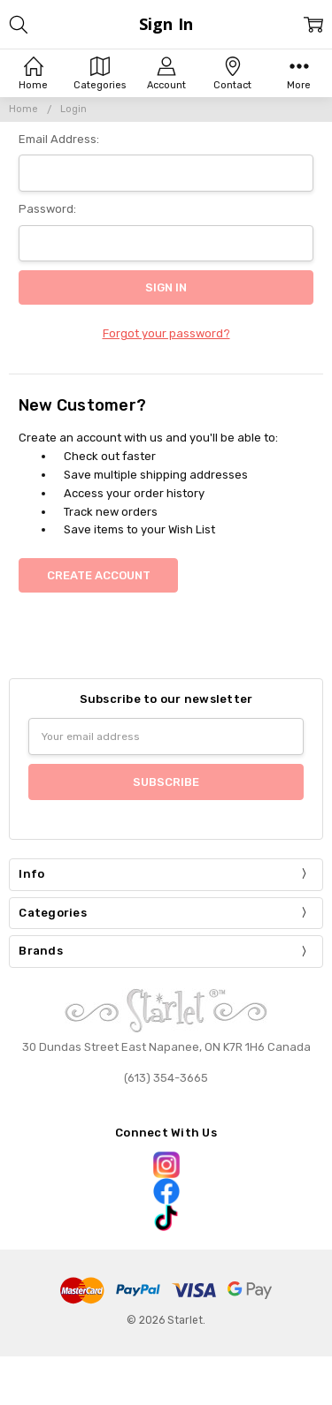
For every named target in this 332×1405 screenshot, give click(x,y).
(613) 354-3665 (166, 1077)
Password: (47, 208)
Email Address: (59, 139)
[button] (165, 1165)
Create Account (99, 575)
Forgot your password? (166, 333)
